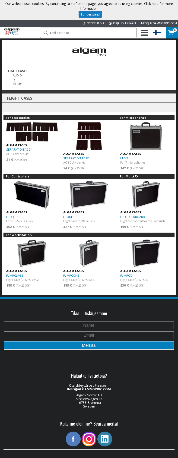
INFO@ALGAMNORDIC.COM (158, 23)
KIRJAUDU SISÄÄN (122, 23)
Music (17, 84)
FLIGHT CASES (16, 71)
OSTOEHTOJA (93, 23)
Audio (17, 75)
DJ (14, 80)
